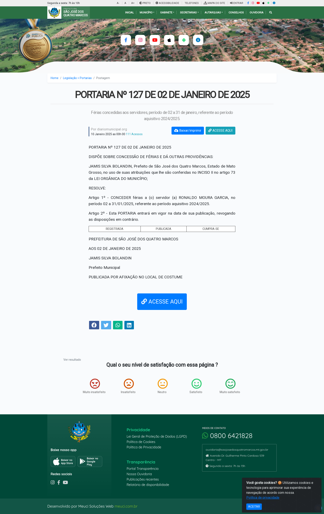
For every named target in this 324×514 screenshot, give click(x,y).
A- (118, 3)
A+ (133, 3)
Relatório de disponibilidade (148, 485)
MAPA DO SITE (214, 3)
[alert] (318, 508)
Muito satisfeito (230, 386)
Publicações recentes (143, 479)
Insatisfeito (128, 386)
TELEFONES (191, 3)
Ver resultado (72, 359)
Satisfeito (195, 386)
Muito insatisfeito (94, 386)
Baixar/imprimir (187, 130)
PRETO (145, 3)
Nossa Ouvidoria (139, 474)
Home (54, 78)
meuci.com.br (125, 506)
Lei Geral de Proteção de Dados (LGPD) (157, 436)
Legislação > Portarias (77, 78)
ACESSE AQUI (220, 130)
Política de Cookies (141, 442)
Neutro (163, 386)
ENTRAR (236, 3)
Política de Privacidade (144, 447)
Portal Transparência (142, 469)
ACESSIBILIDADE (168, 3)
